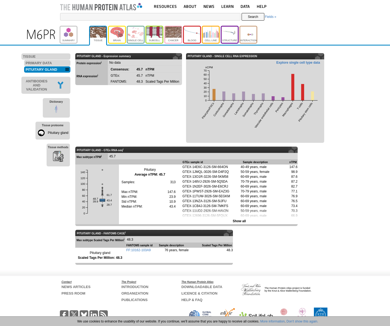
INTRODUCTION (134, 287)
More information (272, 321)
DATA (245, 6)
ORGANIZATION (134, 293)
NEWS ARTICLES (75, 287)
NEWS (208, 6)
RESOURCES (165, 6)
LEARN (227, 6)
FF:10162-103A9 (138, 250)
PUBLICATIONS (134, 300)
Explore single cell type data (298, 62)
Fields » (270, 17)
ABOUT (190, 6)
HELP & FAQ (192, 300)
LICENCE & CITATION (199, 293)
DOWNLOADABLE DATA (201, 287)
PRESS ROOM (73, 293)
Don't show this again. (302, 321)
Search (253, 17)
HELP (261, 6)
